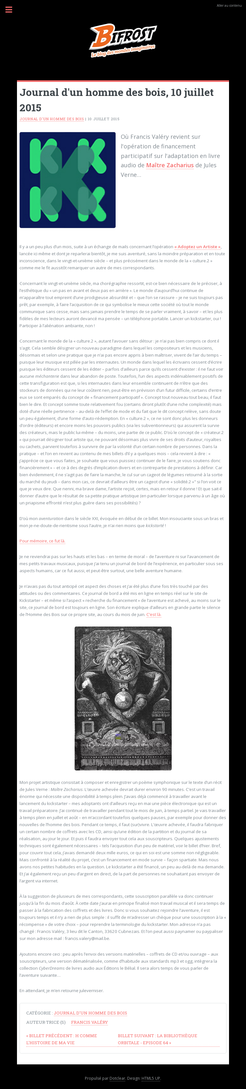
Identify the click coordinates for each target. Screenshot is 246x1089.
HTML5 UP (151, 1078)
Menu (12, 9)
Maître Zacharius (170, 165)
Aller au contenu (229, 5)
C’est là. (153, 614)
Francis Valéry (89, 1022)
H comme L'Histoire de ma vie (61, 1039)
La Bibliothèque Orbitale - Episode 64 (157, 1039)
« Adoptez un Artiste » (197, 246)
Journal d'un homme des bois (52, 118)
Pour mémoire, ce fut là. (42, 541)
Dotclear (117, 1078)
